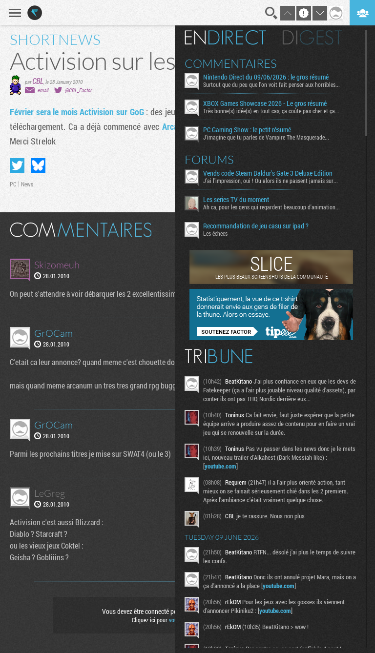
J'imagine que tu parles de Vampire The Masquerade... (266, 137)
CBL (37, 81)
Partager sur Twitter (17, 165)
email (43, 90)
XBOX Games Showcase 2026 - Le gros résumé (265, 103)
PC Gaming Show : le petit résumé (247, 130)
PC (13, 184)
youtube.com (220, 466)
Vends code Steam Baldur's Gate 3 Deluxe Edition (268, 173)
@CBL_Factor (78, 90)
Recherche (271, 13)
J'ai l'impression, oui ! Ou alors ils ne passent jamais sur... (270, 180)
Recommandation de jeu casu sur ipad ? (256, 226)
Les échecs (215, 233)
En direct (225, 37)
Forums (209, 159)
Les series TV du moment (236, 200)
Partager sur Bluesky (38, 165)
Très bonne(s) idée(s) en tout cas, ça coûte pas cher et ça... (271, 110)
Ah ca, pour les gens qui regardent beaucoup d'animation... (271, 207)
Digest (312, 37)
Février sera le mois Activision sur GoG (77, 112)
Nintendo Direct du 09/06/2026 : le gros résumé (266, 77)
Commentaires (231, 63)
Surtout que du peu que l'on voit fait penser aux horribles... (271, 84)
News (27, 184)
